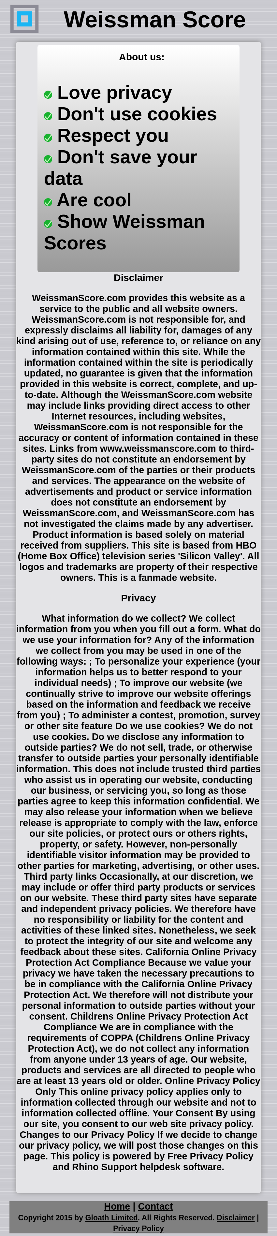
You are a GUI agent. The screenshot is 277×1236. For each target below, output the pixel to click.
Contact (155, 1206)
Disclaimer (236, 1218)
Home (117, 1206)
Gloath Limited (111, 1218)
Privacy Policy (138, 1228)
